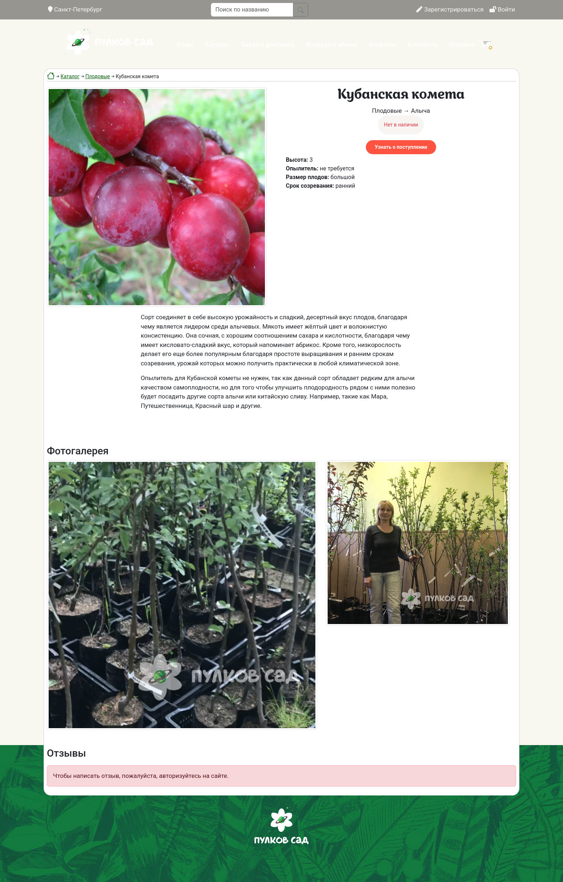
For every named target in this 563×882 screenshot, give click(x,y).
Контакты (423, 44)
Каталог (217, 44)
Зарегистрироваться (449, 9)
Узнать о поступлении (401, 147)
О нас (185, 44)
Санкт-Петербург (75, 9)
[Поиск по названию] (252, 10)
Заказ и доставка (267, 44)
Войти (502, 9)
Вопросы (382, 44)
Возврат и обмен (331, 44)
